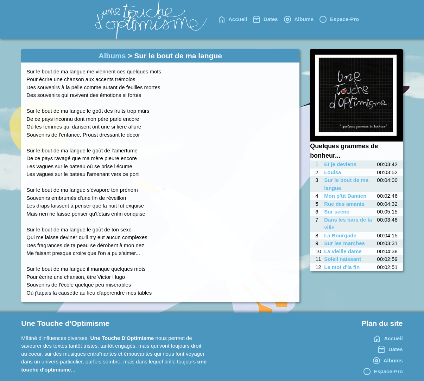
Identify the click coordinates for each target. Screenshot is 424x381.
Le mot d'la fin (342, 267)
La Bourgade (340, 235)
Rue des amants (344, 204)
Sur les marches (344, 243)
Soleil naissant (342, 259)
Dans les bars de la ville (348, 224)
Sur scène (336, 212)
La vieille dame (343, 251)
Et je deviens (340, 164)
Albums (112, 56)
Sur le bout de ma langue (346, 184)
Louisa (332, 172)
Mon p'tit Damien (345, 196)
